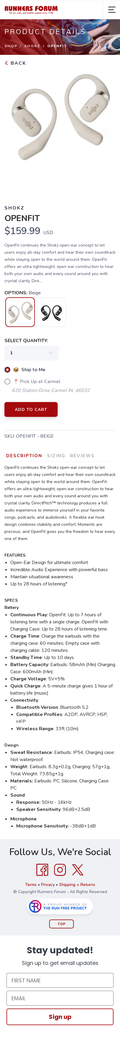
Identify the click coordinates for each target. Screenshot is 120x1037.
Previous (14, 132)
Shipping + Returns (77, 884)
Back (15, 63)
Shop (10, 46)
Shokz (32, 46)
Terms (31, 884)
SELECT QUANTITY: (26, 340)
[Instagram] (60, 870)
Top (62, 924)
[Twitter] (78, 870)
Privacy (48, 884)
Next (106, 132)
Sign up (60, 1017)
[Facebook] (42, 870)
